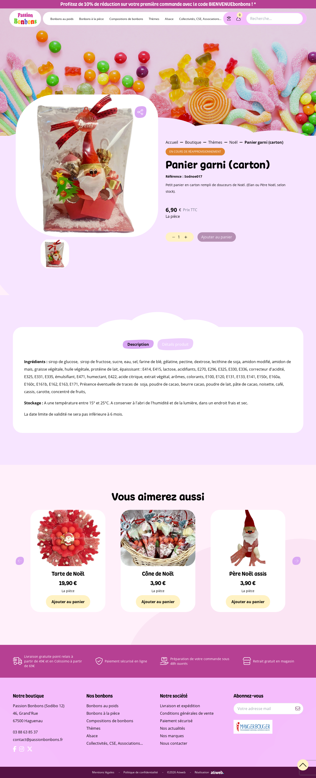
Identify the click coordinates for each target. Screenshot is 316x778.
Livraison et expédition (180, 705)
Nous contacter (173, 743)
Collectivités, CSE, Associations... (200, 19)
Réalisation (209, 772)
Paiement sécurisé (176, 720)
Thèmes (154, 19)
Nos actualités (172, 728)
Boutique (193, 142)
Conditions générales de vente (187, 713)
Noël (233, 142)
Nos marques (172, 735)
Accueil (172, 142)
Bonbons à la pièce (91, 19)
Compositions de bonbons (126, 19)
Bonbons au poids (62, 19)
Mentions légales (106, 772)
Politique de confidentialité (143, 772)
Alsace (169, 19)
